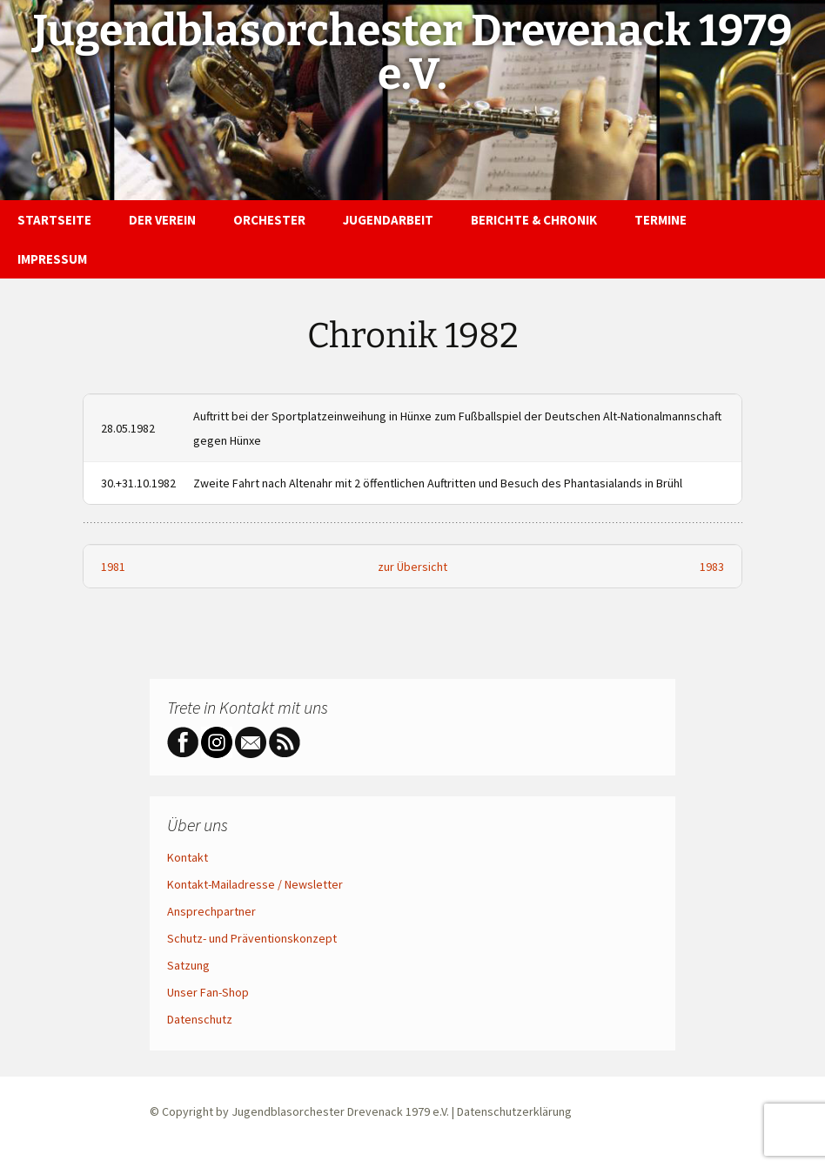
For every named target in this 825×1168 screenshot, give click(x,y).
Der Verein (162, 219)
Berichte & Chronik (534, 219)
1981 (113, 566)
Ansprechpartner (211, 911)
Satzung (188, 965)
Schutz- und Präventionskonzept (252, 938)
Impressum (52, 259)
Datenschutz (199, 1019)
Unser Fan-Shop (208, 992)
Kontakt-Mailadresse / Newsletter (255, 884)
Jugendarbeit (388, 219)
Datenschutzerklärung (514, 1111)
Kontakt (187, 857)
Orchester (269, 219)
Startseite (54, 219)
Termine (660, 219)
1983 (712, 566)
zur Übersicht (412, 566)
